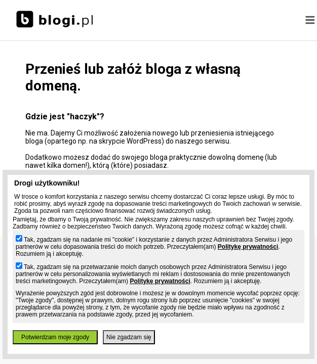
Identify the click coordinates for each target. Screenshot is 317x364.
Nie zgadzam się (128, 337)
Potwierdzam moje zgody (55, 337)
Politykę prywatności (248, 246)
